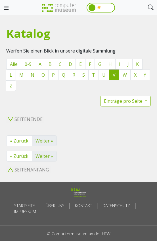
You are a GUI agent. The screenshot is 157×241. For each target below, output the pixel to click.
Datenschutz (116, 205)
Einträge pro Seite (124, 101)
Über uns (54, 205)
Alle (14, 64)
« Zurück (19, 141)
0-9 (28, 64)
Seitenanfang (28, 170)
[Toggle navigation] (6, 8)
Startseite (24, 205)
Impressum (25, 211)
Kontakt (83, 205)
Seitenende (25, 119)
